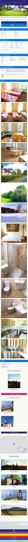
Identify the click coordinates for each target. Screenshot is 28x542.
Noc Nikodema (14, 534)
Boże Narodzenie (14, 538)
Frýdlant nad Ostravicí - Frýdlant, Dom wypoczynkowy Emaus (13, 17)
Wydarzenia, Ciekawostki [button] (14, 2)
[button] (14, 444)
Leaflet (24, 453)
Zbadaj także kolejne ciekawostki (14, 432)
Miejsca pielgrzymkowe (3, 2)
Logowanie (9, 4)
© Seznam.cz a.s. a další (26, 453)
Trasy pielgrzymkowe (20, 2)
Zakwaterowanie (8, 2)
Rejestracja (6, 4)
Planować (14, 22)
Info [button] (24, 2)
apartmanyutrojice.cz (12, 25)
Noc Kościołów (14, 536)
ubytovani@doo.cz (12, 24)
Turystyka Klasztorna (14, 532)
